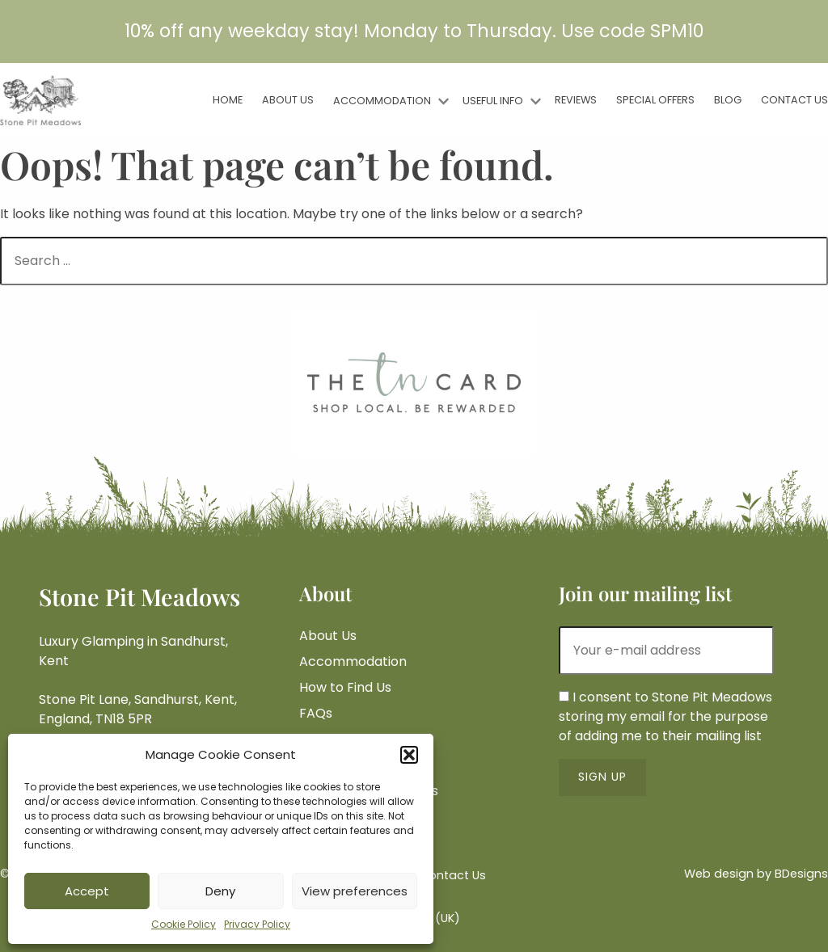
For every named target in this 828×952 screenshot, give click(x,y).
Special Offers (655, 100)
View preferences (355, 890)
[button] (409, 755)
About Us (288, 100)
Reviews (576, 100)
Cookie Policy (183, 924)
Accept (87, 890)
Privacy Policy (257, 924)
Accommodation (382, 100)
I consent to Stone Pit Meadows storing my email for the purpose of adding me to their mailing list (665, 716)
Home (228, 100)
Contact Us (794, 100)
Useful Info (493, 100)
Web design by (756, 874)
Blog (727, 100)
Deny (220, 890)
